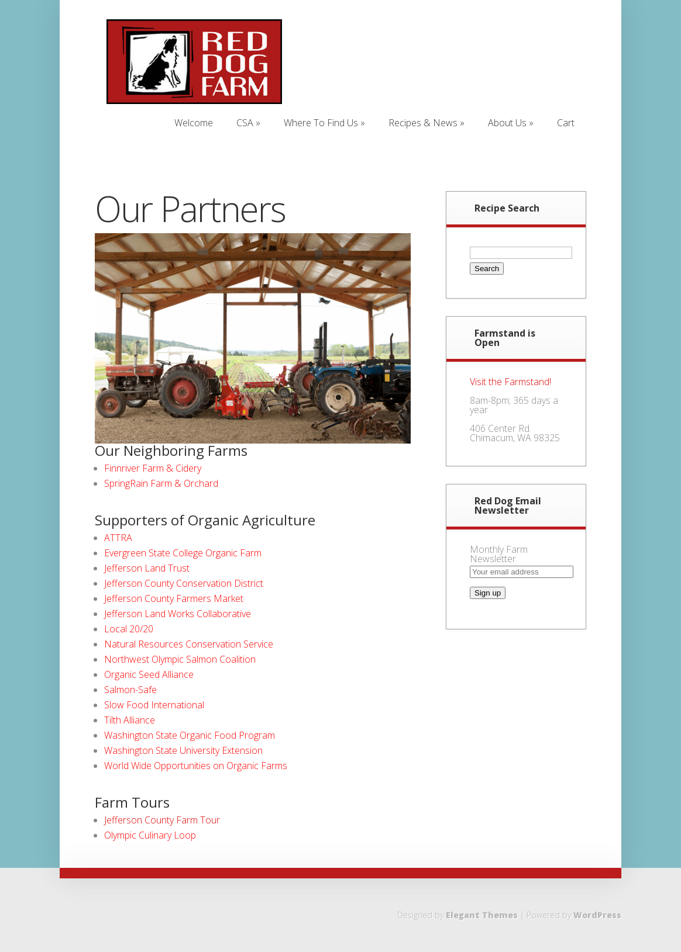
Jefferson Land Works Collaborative (177, 613)
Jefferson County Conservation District (183, 583)
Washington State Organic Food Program (189, 735)
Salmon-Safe (130, 689)
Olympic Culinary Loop (150, 835)
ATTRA (118, 537)
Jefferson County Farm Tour (162, 819)
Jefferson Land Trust (147, 568)
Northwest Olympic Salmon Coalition (180, 659)
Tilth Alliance (129, 720)
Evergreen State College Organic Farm (183, 552)
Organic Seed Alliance (149, 674)
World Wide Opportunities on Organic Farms (195, 765)
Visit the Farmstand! (510, 381)
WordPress (597, 914)
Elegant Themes (482, 914)
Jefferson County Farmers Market (173, 598)
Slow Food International (154, 704)
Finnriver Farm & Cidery (152, 468)
